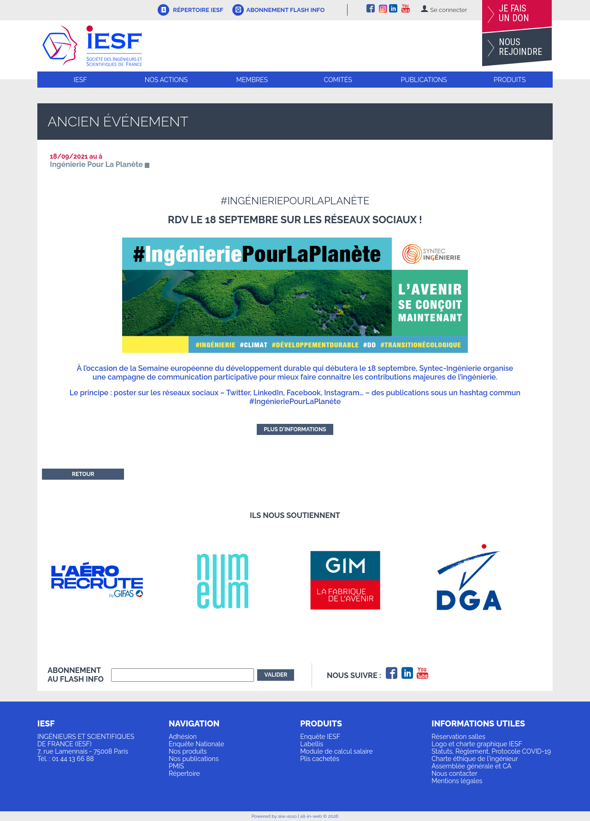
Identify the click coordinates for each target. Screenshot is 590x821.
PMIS (176, 766)
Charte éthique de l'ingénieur (474, 758)
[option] (109, 580)
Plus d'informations (295, 429)
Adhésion (183, 736)
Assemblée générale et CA (471, 766)
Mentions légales (456, 781)
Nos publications (193, 758)
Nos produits (188, 751)
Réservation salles (458, 736)
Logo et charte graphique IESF (476, 744)
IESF (80, 79)
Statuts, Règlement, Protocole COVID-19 (491, 751)
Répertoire (184, 773)
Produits (509, 79)
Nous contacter (454, 773)
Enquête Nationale (196, 744)
